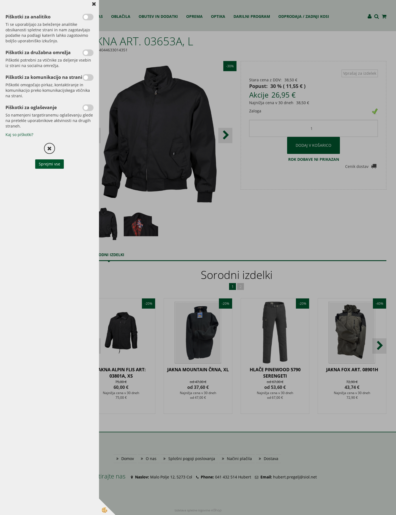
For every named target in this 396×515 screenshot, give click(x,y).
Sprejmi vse (49, 164)
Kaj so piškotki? (19, 134)
